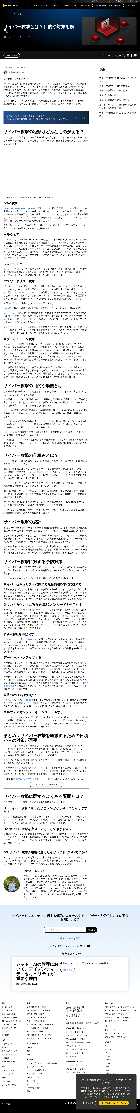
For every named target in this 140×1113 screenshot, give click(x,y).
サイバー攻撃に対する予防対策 (114, 100)
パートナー (107, 2)
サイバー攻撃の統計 (109, 95)
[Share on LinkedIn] (127, 55)
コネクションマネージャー (76, 1062)
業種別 (29, 1060)
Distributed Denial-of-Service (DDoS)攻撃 (25, 208)
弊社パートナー (111, 1039)
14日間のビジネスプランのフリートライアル (36, 785)
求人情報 (5, 1044)
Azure (4, 1087)
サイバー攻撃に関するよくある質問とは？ (117, 114)
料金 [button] (56, 7)
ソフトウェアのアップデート (42, 475)
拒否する (89, 1103)
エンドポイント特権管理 (36, 1026)
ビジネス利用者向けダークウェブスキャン (121, 1019)
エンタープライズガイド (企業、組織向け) (43, 1072)
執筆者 (30, 993)
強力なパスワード (12, 642)
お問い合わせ (7, 1056)
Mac (106, 1055)
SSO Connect (7, 1083)
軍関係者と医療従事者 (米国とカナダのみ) (82, 1032)
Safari (107, 1072)
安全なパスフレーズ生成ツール (117, 1026)
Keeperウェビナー (34, 1097)
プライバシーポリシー (101, 1097)
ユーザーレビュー (9, 1033)
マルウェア (9, 239)
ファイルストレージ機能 (75, 1048)
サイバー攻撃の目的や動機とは (114, 85)
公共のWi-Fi (10, 706)
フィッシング (10, 269)
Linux (107, 1062)
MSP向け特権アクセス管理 (37, 1037)
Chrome (108, 1065)
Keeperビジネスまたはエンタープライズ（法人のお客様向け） (75, 1018)
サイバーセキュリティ (17, 36)
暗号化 (83, 665)
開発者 (29, 1100)
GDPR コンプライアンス (11, 1030)
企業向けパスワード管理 (36, 1016)
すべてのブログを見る (14, 14)
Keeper (10, 7)
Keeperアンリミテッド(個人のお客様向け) (75, 1024)
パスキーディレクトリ (36, 1086)
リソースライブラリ (35, 1083)
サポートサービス (73, 1065)
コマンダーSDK (8, 1079)
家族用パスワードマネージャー (39, 1047)
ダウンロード (64, 7)
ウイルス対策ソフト (13, 723)
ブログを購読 (11, 55)
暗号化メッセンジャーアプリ (116, 1030)
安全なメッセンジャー (75, 1055)
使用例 (29, 1056)
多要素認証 (35, 642)
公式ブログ (95, 2)
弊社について (7, 1016)
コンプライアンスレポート (76, 1058)
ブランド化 (6, 1040)
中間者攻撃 (32, 706)
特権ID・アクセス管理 (36, 1023)
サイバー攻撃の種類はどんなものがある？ (117, 79)
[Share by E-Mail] (135, 55)
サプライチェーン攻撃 (14, 347)
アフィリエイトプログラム (115, 1046)
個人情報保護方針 (9, 1070)
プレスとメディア (9, 1037)
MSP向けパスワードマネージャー (40, 1033)
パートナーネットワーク (114, 1042)
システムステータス (10, 1060)
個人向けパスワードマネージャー (40, 1044)
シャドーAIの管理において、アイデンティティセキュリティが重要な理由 (37, 980)
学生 (68, 1028)
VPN (44, 712)
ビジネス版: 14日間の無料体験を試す (46, 793)
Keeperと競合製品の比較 (37, 1079)
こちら (79, 140)
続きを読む (67, 979)
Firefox (108, 1069)
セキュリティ (7, 1019)
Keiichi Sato (41, 880)
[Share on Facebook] (131, 55)
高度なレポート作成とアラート (78, 1051)
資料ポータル (7, 1063)
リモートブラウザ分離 (36, 1030)
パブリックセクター (35, 1040)
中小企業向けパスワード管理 (38, 1019)
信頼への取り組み (9, 1023)
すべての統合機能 (9, 1094)
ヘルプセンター (8, 1053)
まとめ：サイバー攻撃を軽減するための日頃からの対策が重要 (117, 106)
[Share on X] (124, 55)
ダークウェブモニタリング (76, 1044)
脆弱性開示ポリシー (10, 1026)
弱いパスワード (44, 612)
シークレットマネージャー (76, 1041)
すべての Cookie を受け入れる (114, 1103)
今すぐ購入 (131, 7)
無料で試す (117, 7)
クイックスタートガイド (36, 1076)
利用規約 (5, 1067)
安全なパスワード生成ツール (116, 1023)
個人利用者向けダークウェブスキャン (120, 1016)
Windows (108, 1058)
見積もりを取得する (101, 7)
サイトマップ (32, 1093)
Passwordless (7, 1090)
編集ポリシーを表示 (70, 947)
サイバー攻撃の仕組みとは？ (113, 90)
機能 (29, 1063)
